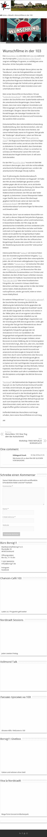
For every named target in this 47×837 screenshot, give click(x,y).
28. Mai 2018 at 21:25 (37, 455)
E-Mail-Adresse (9, 517)
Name (6, 509)
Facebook (5, 570)
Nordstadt (7, 382)
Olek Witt (33, 56)
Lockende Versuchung (11, 97)
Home (3, 15)
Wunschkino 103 (12, 56)
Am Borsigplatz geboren (34, 299)
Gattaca (24, 253)
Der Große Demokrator (12, 138)
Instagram (5, 567)
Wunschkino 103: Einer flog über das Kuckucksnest (18, 434)
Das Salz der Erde (10, 280)
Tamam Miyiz (20, 264)
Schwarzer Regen (10, 204)
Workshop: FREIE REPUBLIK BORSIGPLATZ (29, 441)
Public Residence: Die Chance (29, 58)
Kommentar (8, 486)
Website (6, 525)
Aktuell (10, 15)
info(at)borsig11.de (9, 564)
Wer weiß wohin (13, 269)
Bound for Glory (19, 162)
